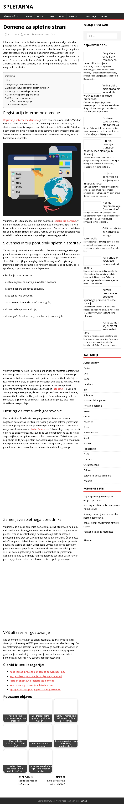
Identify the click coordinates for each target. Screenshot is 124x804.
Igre (52, 16)
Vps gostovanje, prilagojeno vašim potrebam (35, 689)
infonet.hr (58, 388)
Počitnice (88, 421)
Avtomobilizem (91, 362)
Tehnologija (89, 16)
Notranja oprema (92, 405)
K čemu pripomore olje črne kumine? (112, 206)
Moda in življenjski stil (94, 400)
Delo (104, 16)
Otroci (86, 416)
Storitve (87, 443)
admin (26, 34)
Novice (41, 16)
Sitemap (87, 540)
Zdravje (73, 16)
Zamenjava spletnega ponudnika (23, 94)
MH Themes (81, 801)
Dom (61, 16)
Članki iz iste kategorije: (22, 101)
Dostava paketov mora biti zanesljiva (111, 121)
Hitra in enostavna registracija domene (32, 680)
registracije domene (64, 220)
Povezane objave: (19, 104)
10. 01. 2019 (13, 34)
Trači (86, 454)
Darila (86, 368)
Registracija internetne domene (22, 84)
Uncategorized (91, 464)
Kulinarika (88, 395)
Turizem (87, 459)
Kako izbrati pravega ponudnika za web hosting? (37, 671)
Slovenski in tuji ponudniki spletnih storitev (28, 87)
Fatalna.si (88, 384)
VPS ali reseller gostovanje (20, 98)
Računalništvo (10, 16)
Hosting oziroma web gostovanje (23, 91)
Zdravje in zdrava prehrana (97, 475)
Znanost (87, 480)
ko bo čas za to (39, 429)
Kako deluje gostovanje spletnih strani (31, 685)
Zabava (28, 16)
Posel (86, 427)
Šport (86, 438)
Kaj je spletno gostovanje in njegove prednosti (36, 676)
